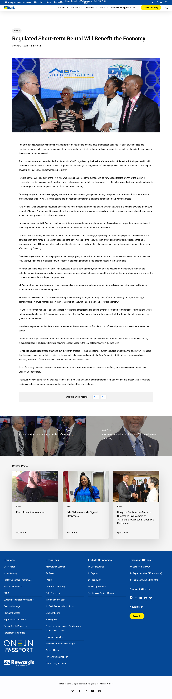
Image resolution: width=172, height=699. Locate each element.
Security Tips (52, 619)
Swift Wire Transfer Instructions (19, 599)
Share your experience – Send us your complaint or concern (63, 628)
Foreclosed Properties (14, 632)
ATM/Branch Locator (55, 566)
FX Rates (50, 573)
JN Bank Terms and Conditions (60, 606)
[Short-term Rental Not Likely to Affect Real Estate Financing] (129, 436)
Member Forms (53, 613)
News (17, 30)
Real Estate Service (13, 586)
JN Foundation (94, 580)
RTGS (6, 593)
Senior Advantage (12, 606)
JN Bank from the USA (140, 566)
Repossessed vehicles (15, 619)
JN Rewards (9, 566)
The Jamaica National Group (101, 593)
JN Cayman (93, 573)
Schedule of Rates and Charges (60, 643)
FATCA (49, 580)
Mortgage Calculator (55, 599)
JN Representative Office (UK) (144, 580)
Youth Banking (10, 573)
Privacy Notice (52, 650)
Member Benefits (12, 613)
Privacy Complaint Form (57, 657)
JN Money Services (97, 586)
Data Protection (53, 593)
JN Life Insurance (96, 566)
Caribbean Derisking (55, 586)
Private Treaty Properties (15, 626)
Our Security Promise (56, 663)
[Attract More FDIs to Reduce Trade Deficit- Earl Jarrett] (43, 436)
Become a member (54, 637)
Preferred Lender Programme (18, 580)
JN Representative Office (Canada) (146, 573)
